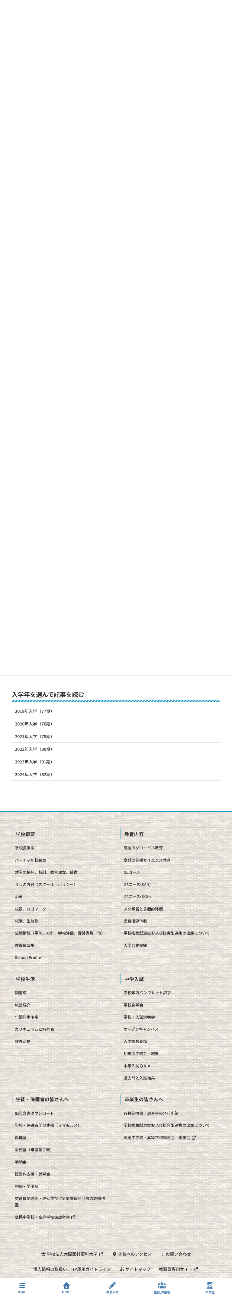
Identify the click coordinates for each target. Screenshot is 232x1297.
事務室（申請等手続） (34, 1149)
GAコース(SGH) (137, 896)
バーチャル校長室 (30, 860)
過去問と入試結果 (139, 1078)
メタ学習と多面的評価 (143, 909)
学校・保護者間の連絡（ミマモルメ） (48, 1125)
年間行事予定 (26, 1017)
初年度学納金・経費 (141, 1053)
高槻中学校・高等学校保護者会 (45, 1217)
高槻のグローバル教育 (143, 848)
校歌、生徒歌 (26, 921)
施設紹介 (23, 1005)
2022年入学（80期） (35, 749)
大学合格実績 (135, 945)
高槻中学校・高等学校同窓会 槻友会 (160, 1137)
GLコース (132, 872)
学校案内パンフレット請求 (147, 992)
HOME (66, 1288)
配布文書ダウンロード (34, 1113)
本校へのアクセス (132, 1254)
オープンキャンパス (141, 1029)
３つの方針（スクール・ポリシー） (46, 884)
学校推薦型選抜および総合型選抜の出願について (167, 933)
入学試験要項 (135, 1041)
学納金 (21, 1162)
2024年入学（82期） (35, 774)
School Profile (28, 957)
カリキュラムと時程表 (34, 1029)
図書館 (21, 992)
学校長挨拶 (24, 848)
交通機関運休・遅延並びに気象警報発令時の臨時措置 (60, 1201)
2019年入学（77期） (35, 711)
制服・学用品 (26, 1186)
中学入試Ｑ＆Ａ (137, 1066)
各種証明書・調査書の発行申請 (151, 1113)
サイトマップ (134, 1269)
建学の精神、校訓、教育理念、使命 (46, 872)
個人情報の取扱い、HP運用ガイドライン (72, 1269)
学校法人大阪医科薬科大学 (71, 1254)
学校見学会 (133, 1005)
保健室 (21, 1137)
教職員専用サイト (179, 1269)
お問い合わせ (176, 1254)
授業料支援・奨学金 (32, 1174)
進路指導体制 (135, 921)
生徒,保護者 (162, 1288)
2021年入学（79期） (35, 736)
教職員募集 (24, 945)
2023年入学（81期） (35, 762)
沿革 (19, 896)
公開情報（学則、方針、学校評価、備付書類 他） (60, 933)
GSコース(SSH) (137, 884)
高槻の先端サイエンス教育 (147, 860)
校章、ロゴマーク (30, 909)
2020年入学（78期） (35, 724)
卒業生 (209, 1288)
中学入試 (112, 1288)
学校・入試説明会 (139, 1017)
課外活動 (23, 1041)
